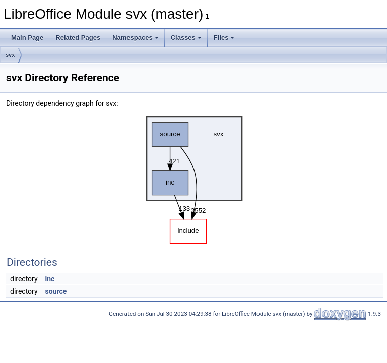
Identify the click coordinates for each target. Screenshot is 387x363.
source (56, 291)
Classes (186, 37)
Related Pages (77, 37)
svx (10, 55)
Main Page (27, 37)
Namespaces (135, 37)
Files (224, 37)
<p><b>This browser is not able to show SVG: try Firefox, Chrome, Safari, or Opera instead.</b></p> (194, 177)
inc (50, 279)
